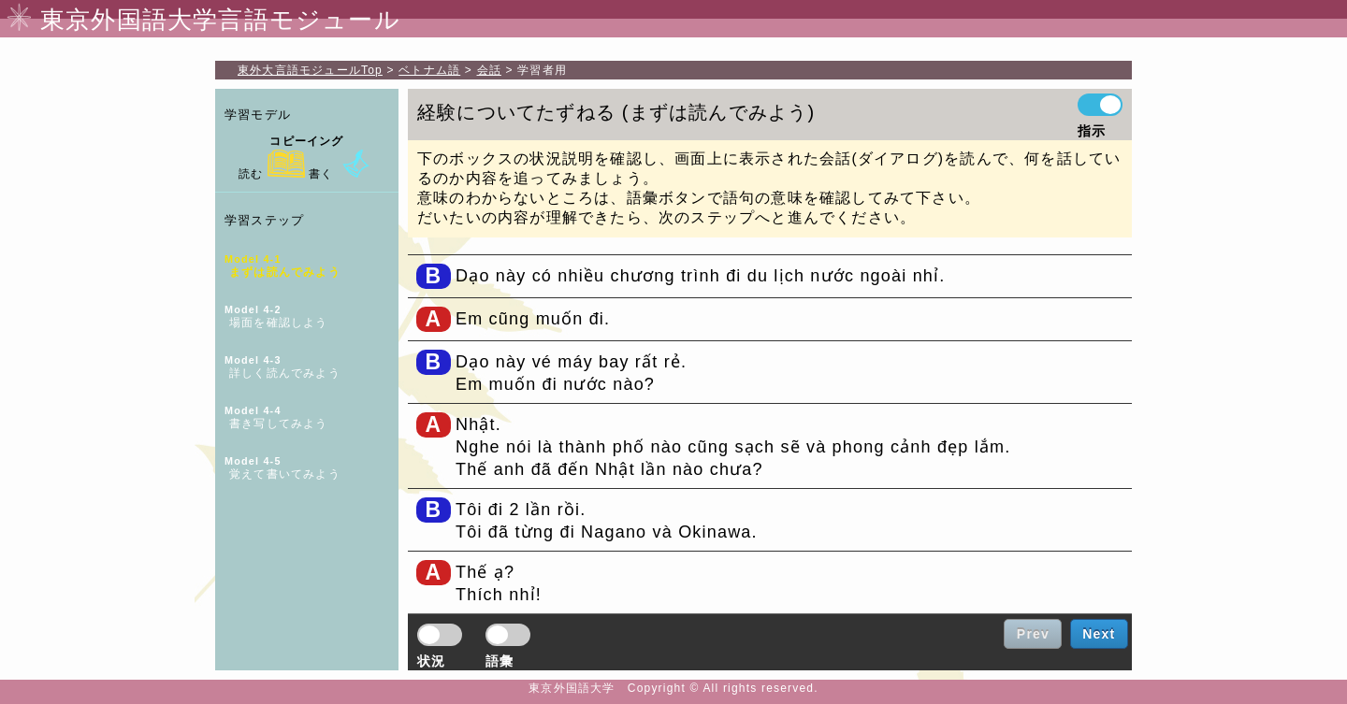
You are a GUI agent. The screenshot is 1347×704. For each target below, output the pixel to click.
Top (310, 70)
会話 (489, 70)
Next (1098, 633)
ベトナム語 (429, 70)
